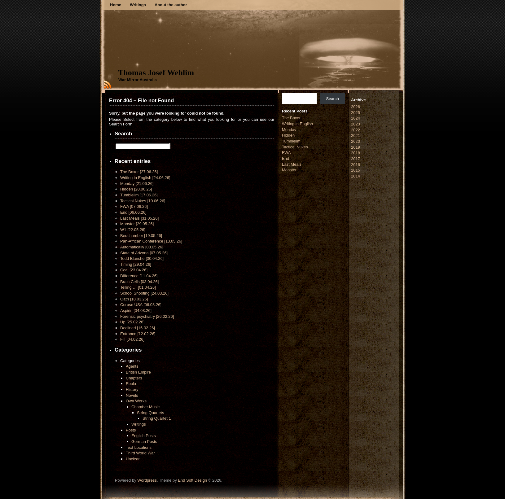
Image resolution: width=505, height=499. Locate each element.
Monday (137, 183)
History (132, 389)
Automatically (141, 247)
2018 (355, 153)
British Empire (138, 372)
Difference (138, 276)
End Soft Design (192, 480)
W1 (132, 229)
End (133, 212)
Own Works (136, 401)
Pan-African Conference (151, 241)
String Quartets (150, 412)
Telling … (138, 287)
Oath (134, 299)
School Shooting (144, 293)
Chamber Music (145, 407)
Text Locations (139, 447)
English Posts (143, 435)
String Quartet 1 (157, 418)
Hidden (136, 189)
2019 (355, 147)
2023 (355, 124)
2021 (355, 135)
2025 (355, 112)
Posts (131, 430)
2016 (355, 164)
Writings (138, 4)
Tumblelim (139, 195)
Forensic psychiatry (147, 316)
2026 (355, 106)
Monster (137, 223)
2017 (355, 158)
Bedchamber (141, 235)
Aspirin (136, 310)
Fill (132, 339)
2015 (355, 170)
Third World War (140, 453)
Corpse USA (140, 304)
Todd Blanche (142, 258)
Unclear (133, 459)
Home (115, 4)
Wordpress (147, 480)
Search (332, 98)
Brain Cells (139, 281)
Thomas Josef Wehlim (156, 72)
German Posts (144, 441)
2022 (355, 130)
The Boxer (139, 171)
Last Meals (139, 218)
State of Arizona (144, 253)
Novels (132, 395)
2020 (355, 141)
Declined (137, 328)
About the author (171, 4)
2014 (355, 176)
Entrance (137, 333)
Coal (133, 270)
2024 (355, 118)
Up (132, 322)
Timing (135, 264)
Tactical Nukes (142, 201)
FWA (134, 206)
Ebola (131, 383)
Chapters (134, 378)
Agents (132, 366)
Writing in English (145, 177)
